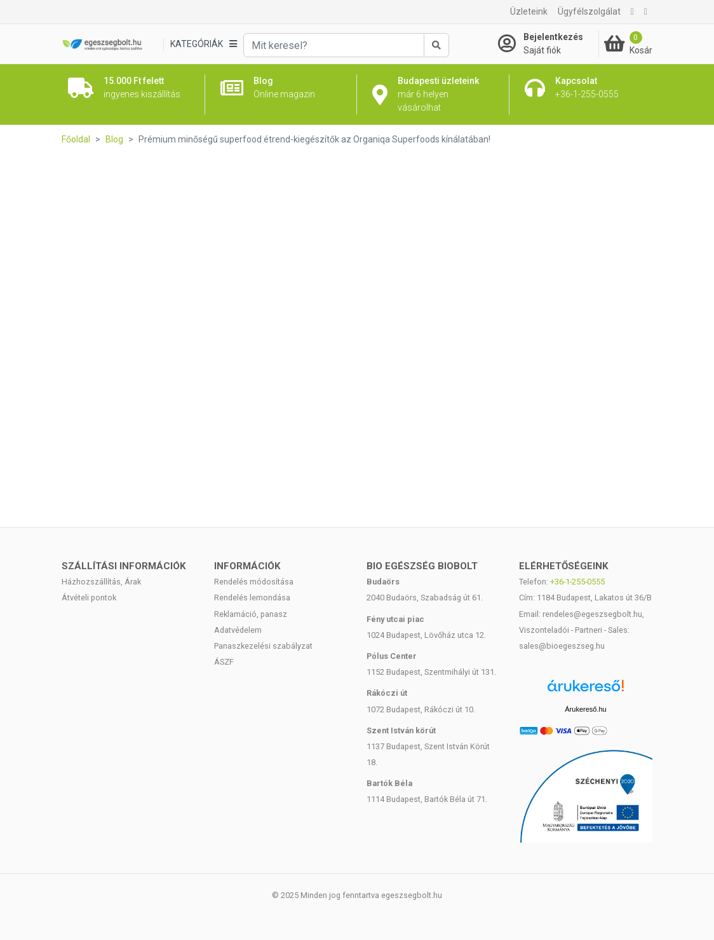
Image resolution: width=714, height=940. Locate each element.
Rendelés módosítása (253, 581)
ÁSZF (224, 662)
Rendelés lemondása (252, 597)
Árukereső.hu (585, 709)
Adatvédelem (238, 630)
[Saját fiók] (548, 44)
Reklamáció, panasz (250, 614)
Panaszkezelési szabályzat (263, 646)
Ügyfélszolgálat (589, 11)
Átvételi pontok (89, 597)
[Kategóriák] (203, 44)
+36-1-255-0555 (577, 581)
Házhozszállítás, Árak (101, 581)
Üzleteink (529, 11)
